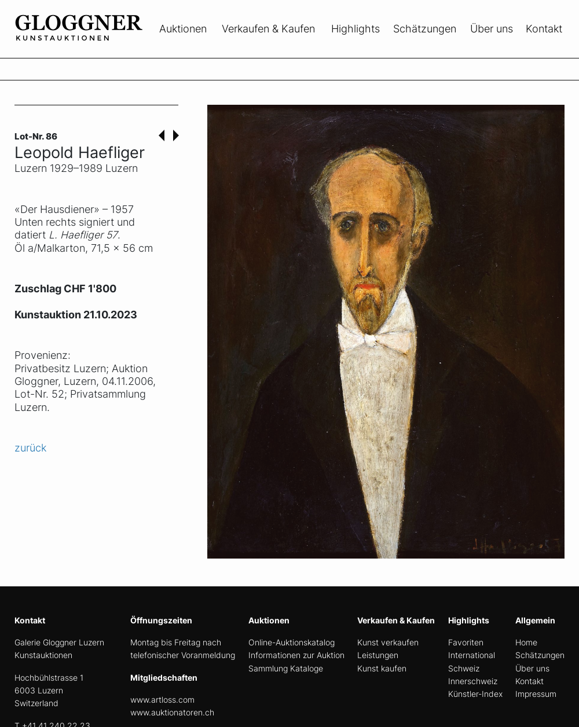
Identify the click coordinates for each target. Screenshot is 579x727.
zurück (30, 448)
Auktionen (183, 29)
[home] (101, 50)
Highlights (355, 29)
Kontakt (544, 29)
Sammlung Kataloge (285, 668)
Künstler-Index (475, 694)
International (471, 655)
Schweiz (463, 668)
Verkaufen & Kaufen (268, 29)
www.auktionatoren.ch (172, 712)
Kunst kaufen (381, 668)
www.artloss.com (162, 699)
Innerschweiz (472, 681)
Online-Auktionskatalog (291, 642)
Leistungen (377, 655)
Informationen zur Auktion (296, 655)
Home (526, 642)
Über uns (491, 29)
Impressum (535, 694)
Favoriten (465, 642)
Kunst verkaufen (388, 642)
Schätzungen (424, 29)
